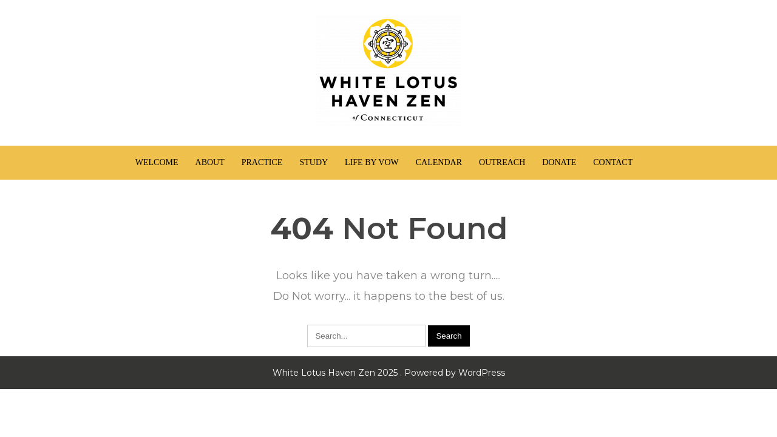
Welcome (156, 162)
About (210, 162)
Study (313, 162)
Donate (559, 162)
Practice (262, 162)
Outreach (502, 162)
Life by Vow (372, 162)
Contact (613, 162)
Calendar (439, 162)
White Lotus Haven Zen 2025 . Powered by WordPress (389, 372)
